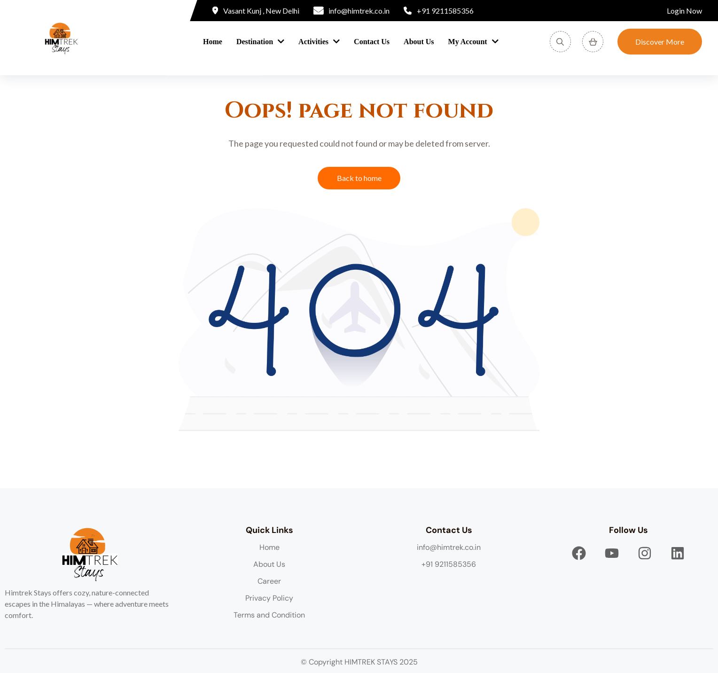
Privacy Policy (269, 598)
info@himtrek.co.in (449, 547)
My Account (467, 42)
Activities (313, 42)
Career (269, 581)
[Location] (255, 10)
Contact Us (372, 42)
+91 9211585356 (448, 564)
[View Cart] (592, 41)
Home (212, 42)
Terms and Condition (269, 615)
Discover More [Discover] (659, 41)
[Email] (351, 10)
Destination (254, 42)
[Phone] (439, 10)
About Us (419, 42)
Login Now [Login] (684, 10)
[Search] (560, 41)
